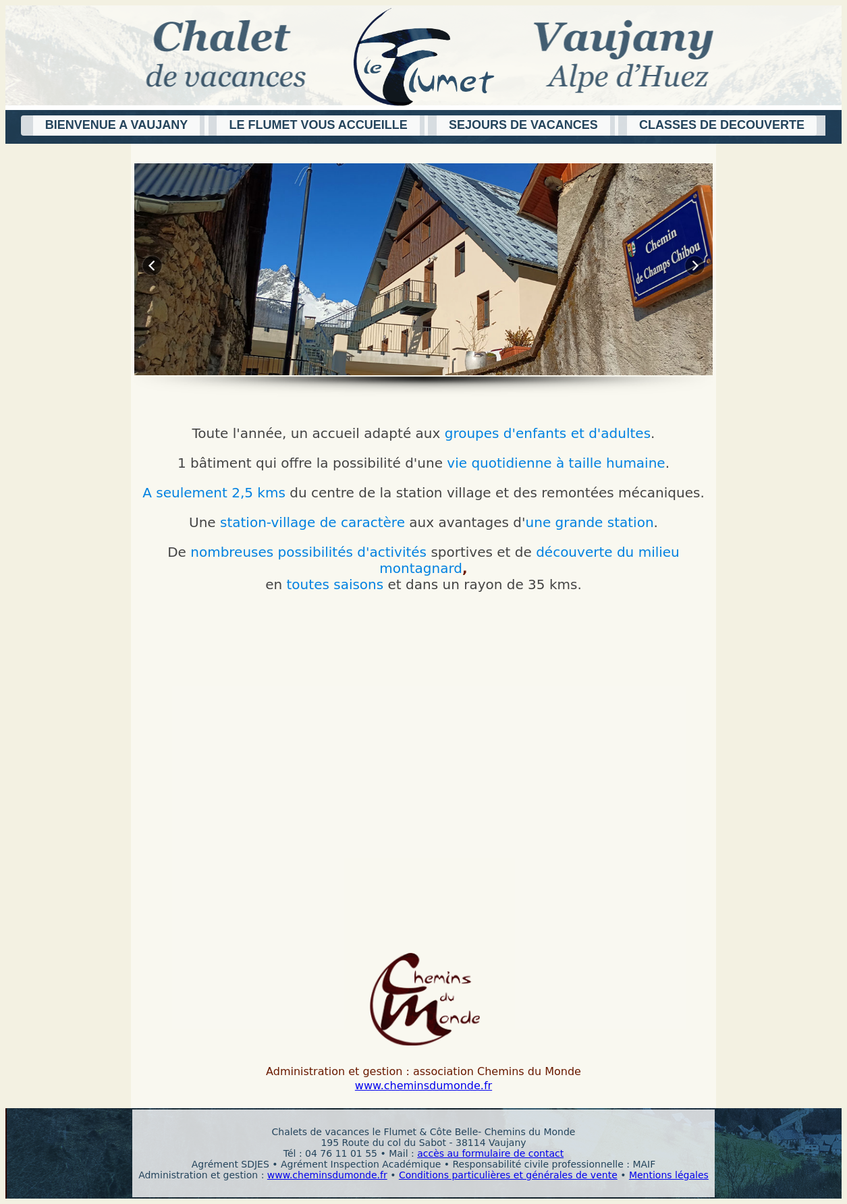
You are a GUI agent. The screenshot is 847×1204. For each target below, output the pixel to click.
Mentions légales (669, 1175)
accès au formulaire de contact (490, 1153)
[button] (115, 125)
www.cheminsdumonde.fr (423, 1085)
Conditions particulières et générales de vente (508, 1175)
